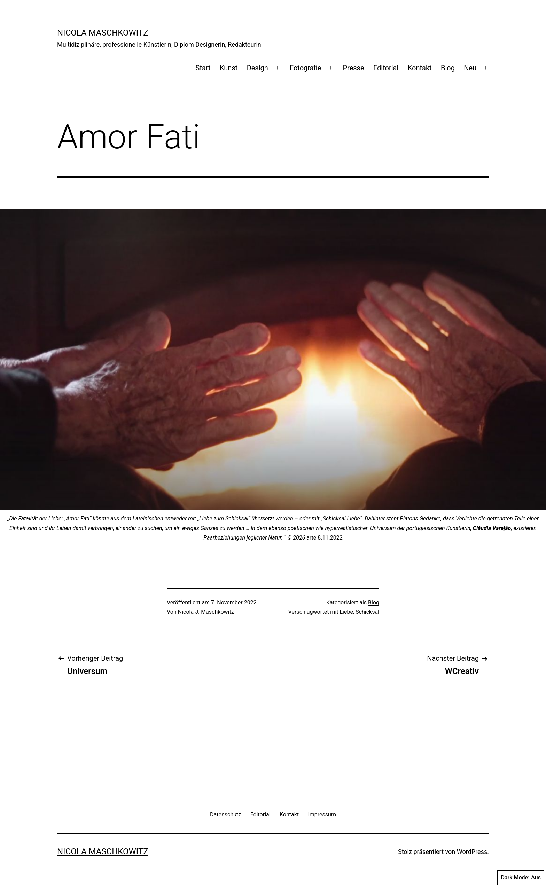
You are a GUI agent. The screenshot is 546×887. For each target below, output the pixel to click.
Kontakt (420, 68)
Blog (448, 68)
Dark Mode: (521, 877)
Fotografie (305, 68)
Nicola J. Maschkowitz (206, 612)
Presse (353, 68)
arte (311, 537)
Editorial (385, 68)
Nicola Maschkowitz (102, 33)
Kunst (228, 68)
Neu (470, 68)
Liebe (346, 612)
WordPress (472, 851)
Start (203, 68)
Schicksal (367, 612)
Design (257, 68)
